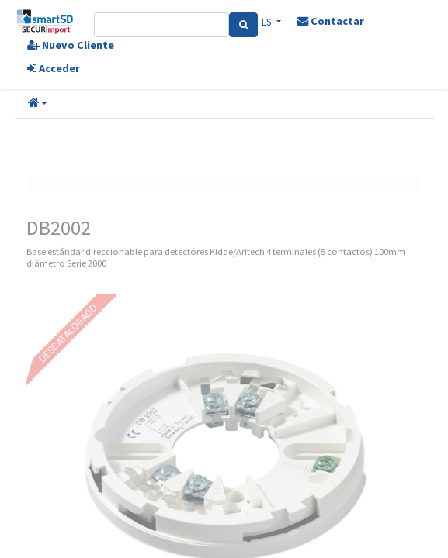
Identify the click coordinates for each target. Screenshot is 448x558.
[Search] (243, 24)
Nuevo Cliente (70, 45)
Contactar (330, 21)
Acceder (53, 68)
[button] (37, 104)
